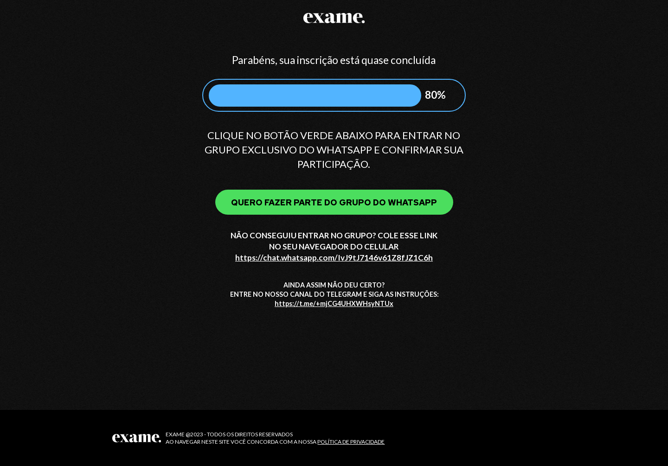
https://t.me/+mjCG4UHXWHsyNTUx (334, 303)
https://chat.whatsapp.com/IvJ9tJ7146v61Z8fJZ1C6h (334, 257)
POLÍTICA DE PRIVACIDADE (351, 441)
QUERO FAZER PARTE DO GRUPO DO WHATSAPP (334, 202)
